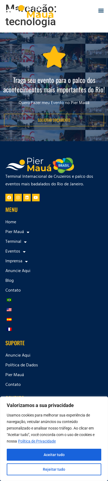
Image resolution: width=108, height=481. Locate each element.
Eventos (15, 252)
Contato (13, 291)
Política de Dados (21, 365)
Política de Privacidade (37, 441)
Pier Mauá (17, 232)
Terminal (16, 242)
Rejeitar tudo (54, 469)
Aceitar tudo (54, 455)
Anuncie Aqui (17, 271)
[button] (100, 10)
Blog (9, 281)
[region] (54, 438)
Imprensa (16, 261)
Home (10, 222)
